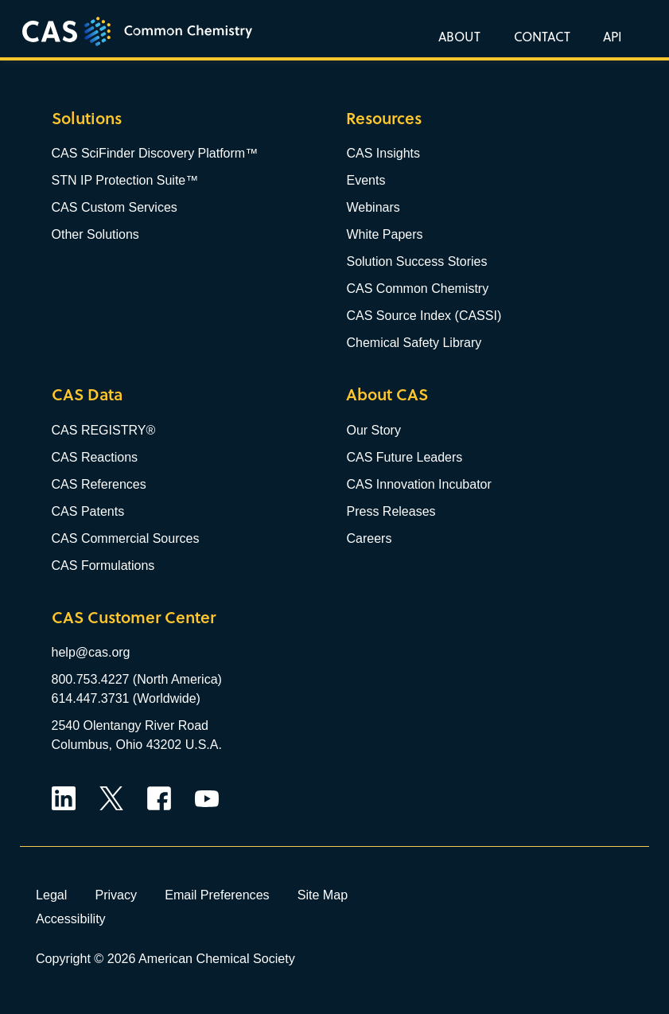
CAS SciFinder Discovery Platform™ (155, 153)
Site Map (323, 894)
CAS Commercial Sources (126, 538)
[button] (609, 36)
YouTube (207, 798)
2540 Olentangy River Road (130, 725)
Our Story (373, 430)
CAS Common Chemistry (417, 288)
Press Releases (390, 511)
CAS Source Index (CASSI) (423, 315)
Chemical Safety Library (413, 342)
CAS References (99, 484)
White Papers (384, 234)
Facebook (159, 798)
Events (365, 180)
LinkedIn (64, 798)
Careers (368, 538)
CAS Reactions (95, 457)
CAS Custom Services (114, 207)
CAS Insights (382, 153)
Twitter (111, 798)
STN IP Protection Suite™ (125, 180)
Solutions (87, 118)
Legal (51, 894)
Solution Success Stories (416, 261)
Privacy (116, 894)
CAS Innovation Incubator (418, 484)
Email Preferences (217, 894)
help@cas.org (91, 652)
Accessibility (71, 918)
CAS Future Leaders (404, 457)
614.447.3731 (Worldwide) (126, 698)
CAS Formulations (103, 565)
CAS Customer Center (134, 617)
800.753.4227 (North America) (137, 679)
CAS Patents (88, 511)
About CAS (387, 394)
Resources (384, 118)
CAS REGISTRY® (104, 430)
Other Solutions (95, 234)
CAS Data (87, 394)
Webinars (372, 207)
